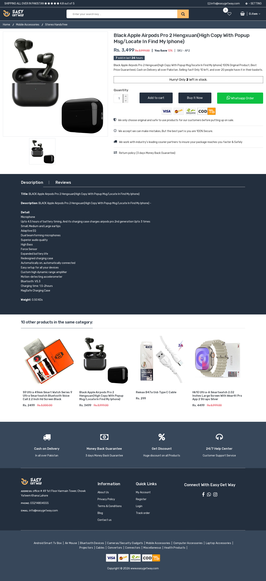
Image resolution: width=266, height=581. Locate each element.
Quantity (121, 90)
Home (6, 24)
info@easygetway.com (224, 3)
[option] (55, 84)
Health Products (175, 547)
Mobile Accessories (27, 24)
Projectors (86, 547)
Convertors (115, 547)
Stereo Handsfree (56, 24)
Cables (100, 547)
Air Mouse (71, 543)
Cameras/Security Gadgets (125, 543)
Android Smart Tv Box (48, 543)
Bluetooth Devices (92, 543)
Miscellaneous (153, 547)
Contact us (105, 520)
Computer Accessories (188, 543)
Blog (100, 513)
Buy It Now (195, 98)
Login (139, 506)
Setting (253, 3)
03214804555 (39, 503)
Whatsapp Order (240, 98)
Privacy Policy (106, 499)
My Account (143, 492)
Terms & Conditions (110, 506)
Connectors (133, 547)
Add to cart (156, 98)
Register (141, 499)
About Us (103, 492)
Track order (143, 513)
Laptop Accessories (218, 543)
